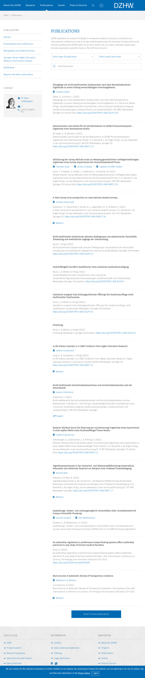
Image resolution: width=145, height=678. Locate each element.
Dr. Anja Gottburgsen (27, 100)
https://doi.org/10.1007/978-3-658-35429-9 (104, 281)
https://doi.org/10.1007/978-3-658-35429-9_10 (97, 113)
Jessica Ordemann (64, 392)
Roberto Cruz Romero (66, 580)
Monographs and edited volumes (19, 50)
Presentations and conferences (18, 44)
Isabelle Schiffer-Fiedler (110, 167)
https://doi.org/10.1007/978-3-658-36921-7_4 (78, 452)
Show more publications (96, 614)
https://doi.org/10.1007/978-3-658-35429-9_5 (73, 312)
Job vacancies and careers (19, 658)
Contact (57, 643)
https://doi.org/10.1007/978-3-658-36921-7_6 (73, 365)
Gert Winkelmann (87, 518)
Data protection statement (66, 648)
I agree (95, 673)
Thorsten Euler (63, 167)
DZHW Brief (9, 67)
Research (30, 5)
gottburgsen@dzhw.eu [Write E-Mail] (19, 107)
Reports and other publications (18, 74)
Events (61, 5)
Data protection (14, 663)
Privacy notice (84, 673)
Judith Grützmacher (65, 435)
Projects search (14, 648)
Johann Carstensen (65, 350)
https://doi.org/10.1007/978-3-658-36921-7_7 (93, 490)
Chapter (59, 416)
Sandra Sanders (63, 518)
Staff (9, 643)
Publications (46, 5)
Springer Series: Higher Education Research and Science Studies (19, 59)
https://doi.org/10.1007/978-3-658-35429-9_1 (116, 333)
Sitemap (58, 653)
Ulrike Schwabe (84, 167)
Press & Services (78, 5)
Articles (7, 37)
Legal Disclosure (62, 658)
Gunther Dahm (63, 92)
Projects (105, 648)
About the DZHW (12, 5)
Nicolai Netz (62, 473)
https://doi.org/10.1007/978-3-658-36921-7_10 (97, 184)
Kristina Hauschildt (65, 202)
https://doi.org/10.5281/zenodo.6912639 (71, 562)
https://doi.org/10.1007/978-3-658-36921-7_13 (73, 146)
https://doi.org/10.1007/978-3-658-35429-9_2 (73, 254)
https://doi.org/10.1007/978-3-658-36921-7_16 (85, 216)
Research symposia (16, 653)
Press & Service (108, 663)
